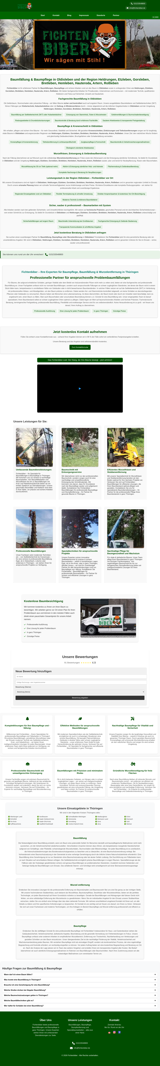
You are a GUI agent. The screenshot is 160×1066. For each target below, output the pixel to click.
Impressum (84, 15)
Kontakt (56, 15)
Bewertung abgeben (80, 698)
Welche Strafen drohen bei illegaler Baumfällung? (80, 990)
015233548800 (138, 4)
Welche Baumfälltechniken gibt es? (80, 1001)
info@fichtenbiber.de (136, 8)
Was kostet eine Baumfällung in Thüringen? (80, 980)
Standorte (101, 15)
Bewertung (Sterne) (23, 687)
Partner (116, 15)
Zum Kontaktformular (80, 347)
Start (43, 15)
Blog (69, 15)
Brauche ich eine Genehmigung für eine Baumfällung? (80, 985)
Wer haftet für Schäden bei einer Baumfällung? (80, 1006)
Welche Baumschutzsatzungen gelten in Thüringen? (80, 995)
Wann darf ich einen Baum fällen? (80, 975)
